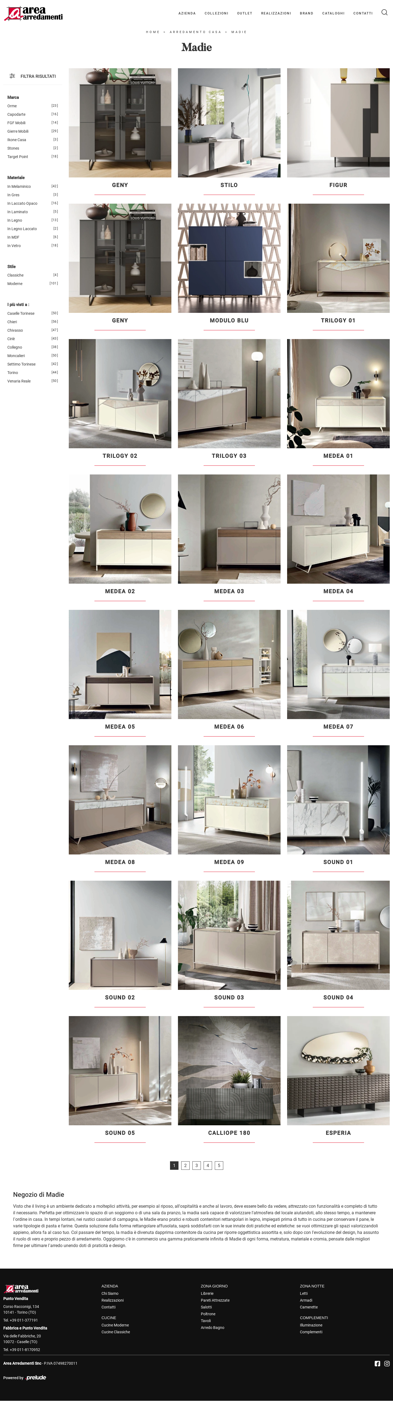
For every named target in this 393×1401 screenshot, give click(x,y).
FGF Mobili (16, 123)
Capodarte (16, 114)
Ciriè (11, 339)
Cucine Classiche (116, 1332)
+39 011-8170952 (25, 1349)
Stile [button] (11, 266)
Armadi (306, 1300)
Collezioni (216, 13)
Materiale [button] (16, 177)
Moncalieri (16, 356)
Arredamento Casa (196, 32)
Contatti (363, 13)
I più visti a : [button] (18, 304)
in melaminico (19, 186)
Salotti (206, 1307)
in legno (14, 220)
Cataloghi (333, 13)
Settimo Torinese (21, 364)
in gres (13, 195)
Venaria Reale (19, 381)
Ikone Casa (16, 140)
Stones (13, 148)
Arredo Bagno (212, 1327)
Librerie (207, 1293)
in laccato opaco (22, 203)
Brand (307, 13)
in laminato (17, 212)
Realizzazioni (276, 13)
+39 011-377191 (24, 1320)
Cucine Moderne (115, 1325)
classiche (15, 275)
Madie (239, 32)
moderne (14, 283)
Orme (12, 106)
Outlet (244, 13)
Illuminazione (311, 1325)
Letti (304, 1293)
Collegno (14, 347)
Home (153, 32)
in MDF (13, 237)
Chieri (12, 322)
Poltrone (208, 1314)
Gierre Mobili (17, 131)
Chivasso (15, 330)
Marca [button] (13, 97)
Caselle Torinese (20, 313)
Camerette (309, 1307)
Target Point (17, 157)
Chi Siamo (110, 1293)
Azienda (187, 13)
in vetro (14, 246)
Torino (12, 372)
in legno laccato (22, 229)
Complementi (311, 1332)
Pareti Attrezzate (215, 1300)
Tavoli (206, 1321)
